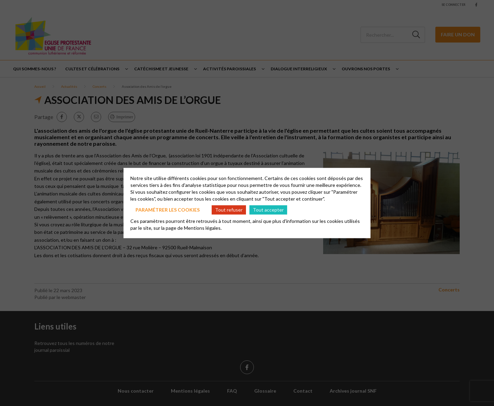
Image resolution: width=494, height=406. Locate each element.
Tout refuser (229, 210)
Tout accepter (268, 210)
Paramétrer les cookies (168, 210)
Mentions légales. (203, 227)
